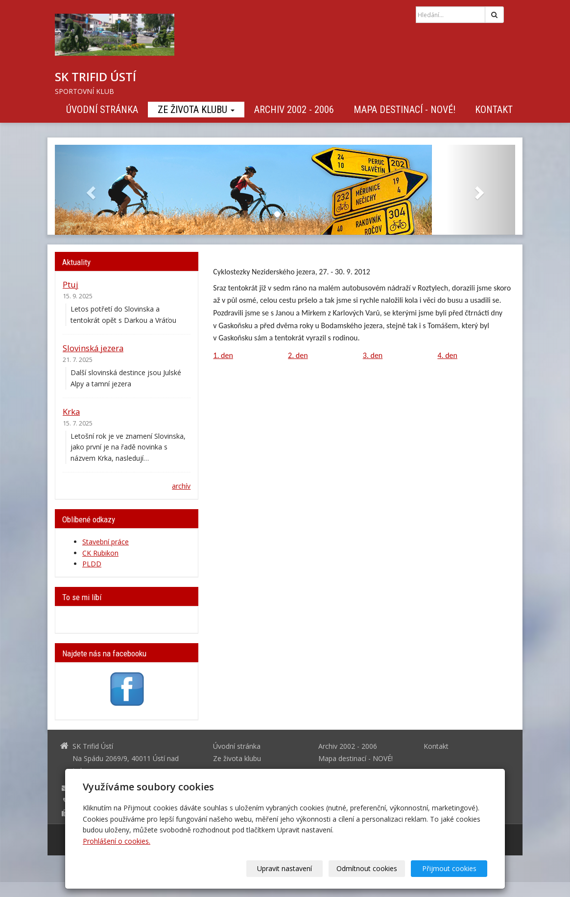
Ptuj (70, 284)
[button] (89, 190)
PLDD (91, 563)
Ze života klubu (196, 109)
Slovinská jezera (93, 348)
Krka (71, 411)
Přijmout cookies (450, 868)
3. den (373, 355)
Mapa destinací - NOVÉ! (404, 109)
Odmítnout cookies (369, 868)
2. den (298, 355)
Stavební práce (105, 541)
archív (181, 486)
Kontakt (494, 109)
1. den (223, 355)
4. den (447, 355)
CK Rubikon (100, 553)
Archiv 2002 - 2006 (294, 109)
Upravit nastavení (288, 868)
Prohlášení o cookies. (116, 841)
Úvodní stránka (102, 109)
